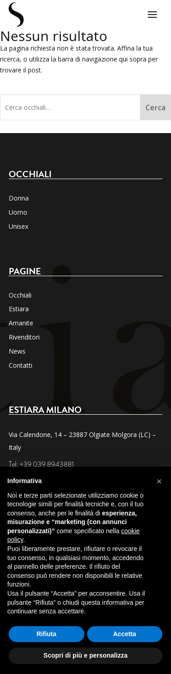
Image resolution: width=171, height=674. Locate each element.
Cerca (155, 108)
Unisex (18, 226)
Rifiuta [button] (46, 634)
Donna (19, 198)
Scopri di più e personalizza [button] (85, 655)
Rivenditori (24, 337)
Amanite (21, 323)
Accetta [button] (124, 634)
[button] (159, 481)
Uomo (18, 212)
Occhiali (20, 295)
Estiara (19, 308)
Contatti (20, 365)
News (17, 351)
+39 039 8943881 (47, 464)
